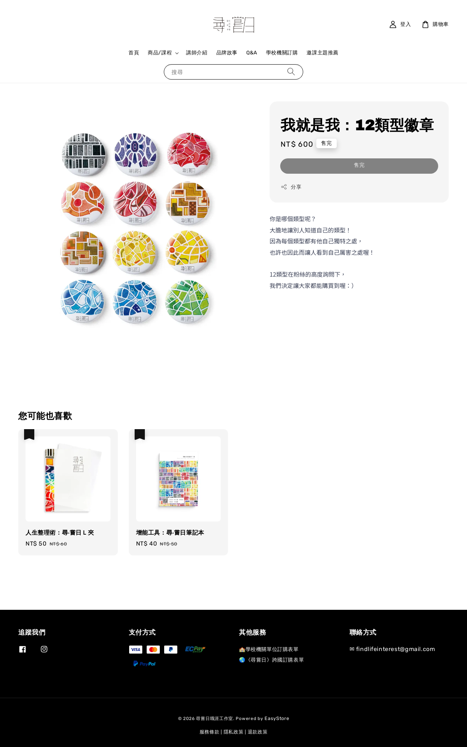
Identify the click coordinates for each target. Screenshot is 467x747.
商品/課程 (160, 53)
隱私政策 (234, 732)
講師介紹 (196, 53)
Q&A (251, 53)
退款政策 (258, 732)
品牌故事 (227, 53)
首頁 (133, 53)
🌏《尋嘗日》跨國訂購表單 (271, 660)
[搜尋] (291, 72)
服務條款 (210, 732)
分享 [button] (291, 187)
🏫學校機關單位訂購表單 (269, 649)
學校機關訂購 (282, 53)
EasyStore (277, 718)
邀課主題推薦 (322, 53)
